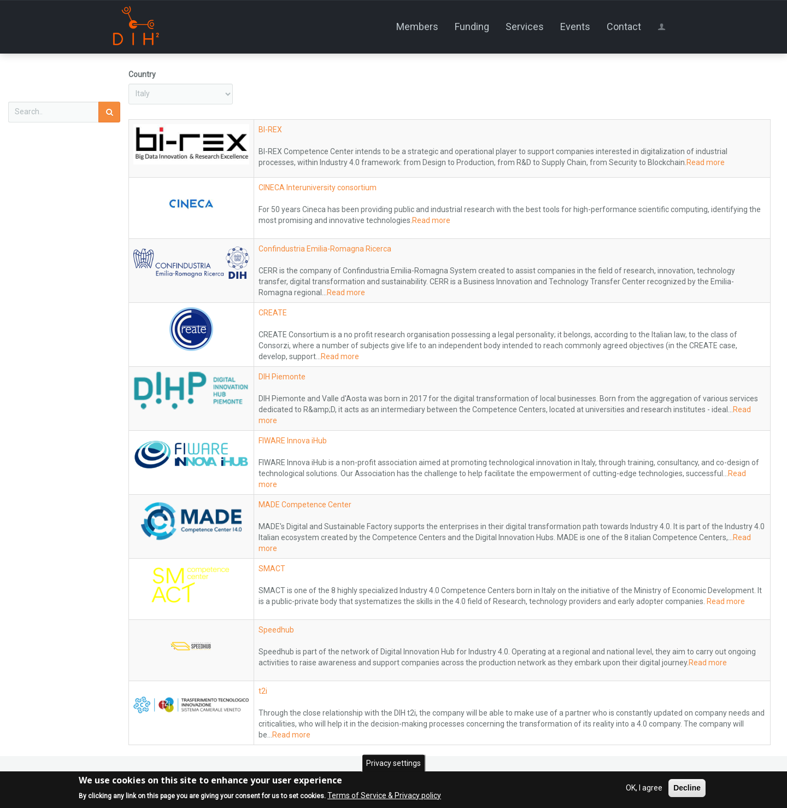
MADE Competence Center (305, 504)
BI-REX (270, 129)
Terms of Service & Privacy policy (384, 795)
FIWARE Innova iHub (293, 440)
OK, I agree (644, 787)
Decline (687, 787)
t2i (263, 691)
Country (142, 74)
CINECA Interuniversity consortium (318, 187)
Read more (705, 162)
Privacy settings (393, 763)
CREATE (273, 312)
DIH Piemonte (282, 376)
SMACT (272, 568)
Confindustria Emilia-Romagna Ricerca (325, 248)
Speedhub (276, 629)
